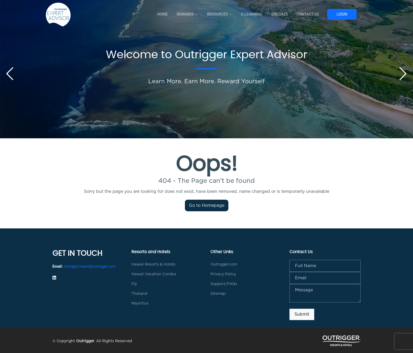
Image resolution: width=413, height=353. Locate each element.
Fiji (134, 284)
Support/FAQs (223, 284)
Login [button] (342, 14)
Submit (301, 314)
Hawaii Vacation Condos (153, 274)
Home (162, 14)
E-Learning (251, 14)
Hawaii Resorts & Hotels (153, 264)
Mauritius (140, 303)
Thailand (139, 294)
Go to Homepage (206, 205)
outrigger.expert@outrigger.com (89, 266)
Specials (279, 14)
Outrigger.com (223, 264)
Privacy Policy (223, 274)
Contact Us (308, 14)
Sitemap (217, 294)
